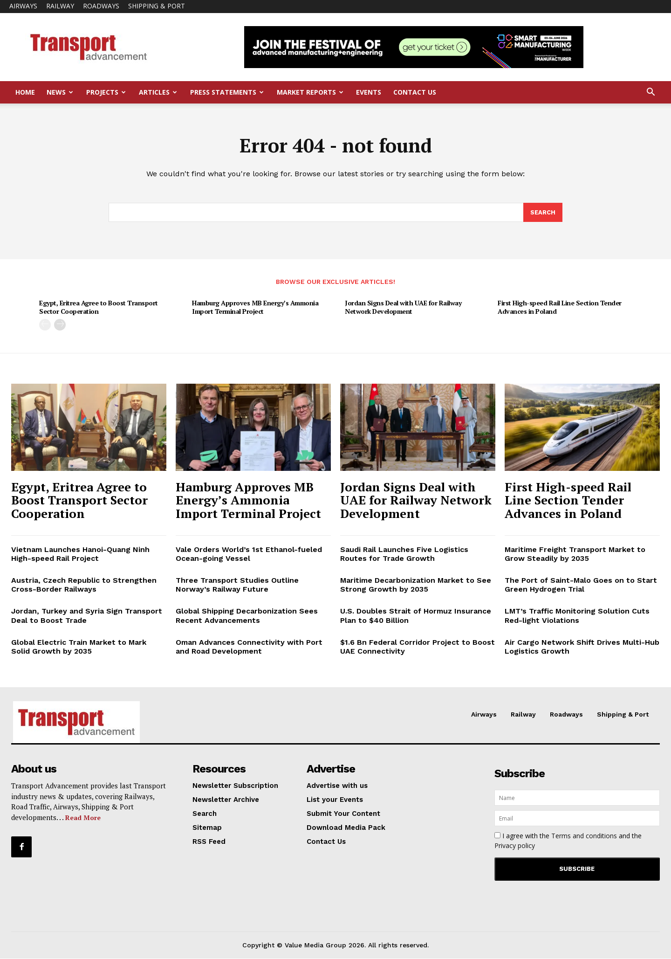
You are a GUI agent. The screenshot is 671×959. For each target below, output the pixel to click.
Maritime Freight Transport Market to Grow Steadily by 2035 (575, 554)
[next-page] (60, 325)
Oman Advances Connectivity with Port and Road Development (249, 647)
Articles (158, 92)
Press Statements (227, 92)
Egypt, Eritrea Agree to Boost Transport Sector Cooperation (98, 308)
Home (25, 92)
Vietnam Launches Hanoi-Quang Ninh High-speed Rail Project (80, 554)
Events (368, 92)
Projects (106, 92)
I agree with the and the (568, 841)
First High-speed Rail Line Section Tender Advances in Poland (560, 308)
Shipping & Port (156, 5)
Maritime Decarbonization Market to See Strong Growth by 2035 (415, 585)
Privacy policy (514, 846)
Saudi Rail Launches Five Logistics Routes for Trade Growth (404, 554)
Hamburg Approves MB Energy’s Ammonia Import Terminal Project (255, 308)
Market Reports (310, 92)
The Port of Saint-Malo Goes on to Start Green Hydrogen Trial (581, 585)
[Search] (542, 213)
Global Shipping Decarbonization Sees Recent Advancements (247, 616)
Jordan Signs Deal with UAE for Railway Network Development (403, 308)
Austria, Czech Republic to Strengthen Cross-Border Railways (84, 585)
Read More (83, 818)
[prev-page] (45, 325)
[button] (650, 93)
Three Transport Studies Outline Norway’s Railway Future (237, 585)
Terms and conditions (584, 836)
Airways (23, 5)
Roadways (101, 5)
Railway (60, 5)
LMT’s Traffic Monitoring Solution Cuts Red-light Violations (577, 616)
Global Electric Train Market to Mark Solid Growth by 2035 (78, 647)
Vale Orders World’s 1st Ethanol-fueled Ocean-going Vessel (249, 554)
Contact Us (414, 92)
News (60, 92)
